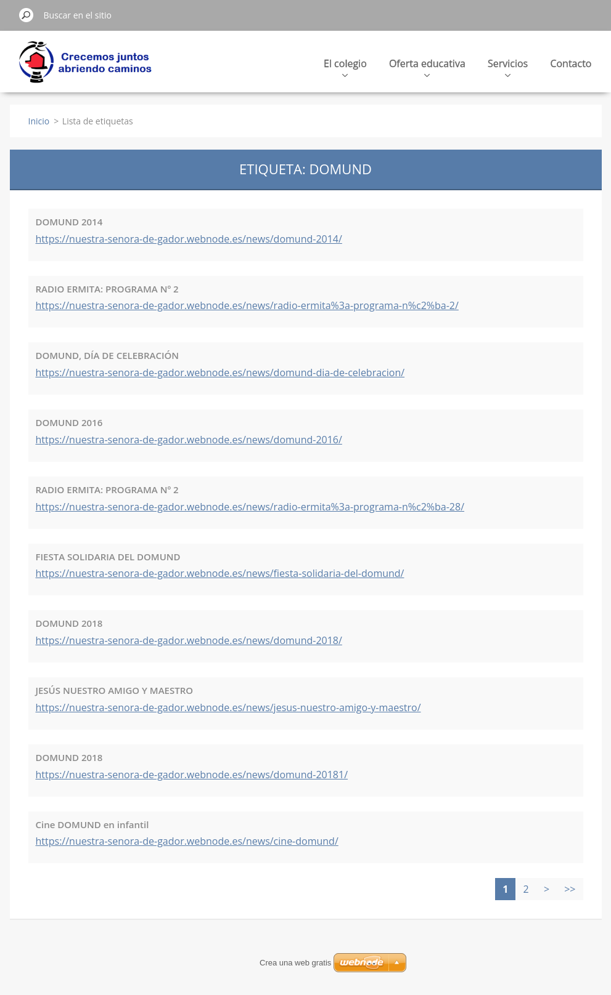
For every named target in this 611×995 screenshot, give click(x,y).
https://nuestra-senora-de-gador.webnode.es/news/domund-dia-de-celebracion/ (220, 372)
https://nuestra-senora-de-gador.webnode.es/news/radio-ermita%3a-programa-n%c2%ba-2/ (247, 305)
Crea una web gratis (295, 962)
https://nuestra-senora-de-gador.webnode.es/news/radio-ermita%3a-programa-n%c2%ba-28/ (250, 507)
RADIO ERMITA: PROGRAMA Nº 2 (107, 289)
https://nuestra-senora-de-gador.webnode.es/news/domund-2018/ (189, 640)
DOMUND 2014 (69, 222)
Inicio (39, 121)
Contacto (570, 63)
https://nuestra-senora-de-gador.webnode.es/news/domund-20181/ (192, 774)
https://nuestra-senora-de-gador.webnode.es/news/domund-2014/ (189, 239)
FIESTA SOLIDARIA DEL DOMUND (108, 556)
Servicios (508, 67)
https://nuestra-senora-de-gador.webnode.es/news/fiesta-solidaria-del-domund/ (220, 573)
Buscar (26, 15)
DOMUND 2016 (69, 422)
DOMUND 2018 (69, 623)
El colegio (345, 67)
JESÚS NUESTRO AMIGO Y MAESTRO (115, 690)
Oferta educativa (427, 67)
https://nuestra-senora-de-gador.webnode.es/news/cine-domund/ (187, 841)
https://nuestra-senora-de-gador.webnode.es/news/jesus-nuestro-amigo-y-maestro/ (228, 707)
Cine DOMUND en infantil (92, 824)
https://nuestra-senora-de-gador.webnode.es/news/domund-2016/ (189, 439)
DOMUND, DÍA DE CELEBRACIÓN (107, 355)
